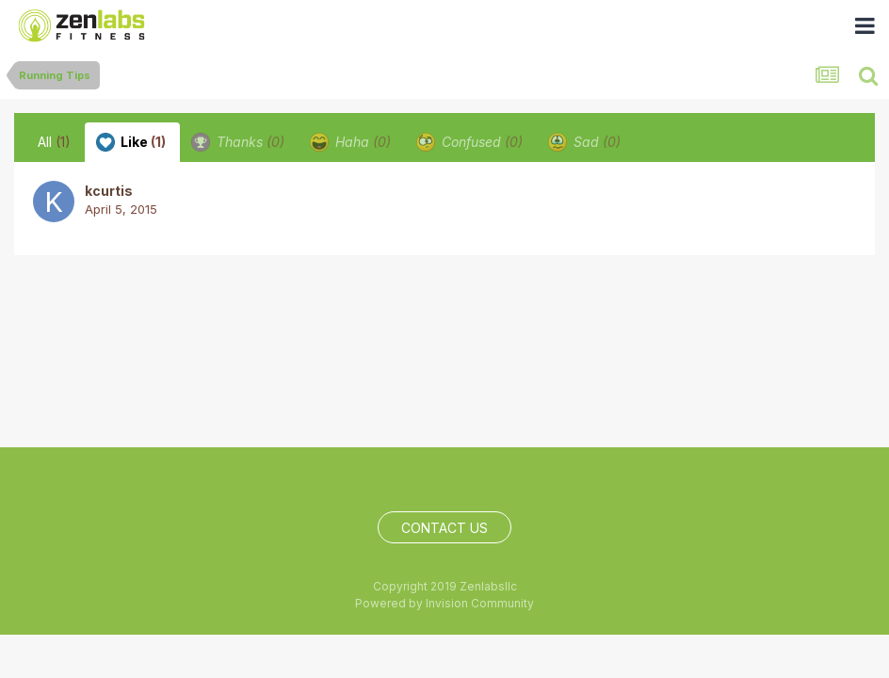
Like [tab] (131, 142)
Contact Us (444, 528)
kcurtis (109, 191)
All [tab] (54, 142)
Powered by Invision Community (444, 603)
